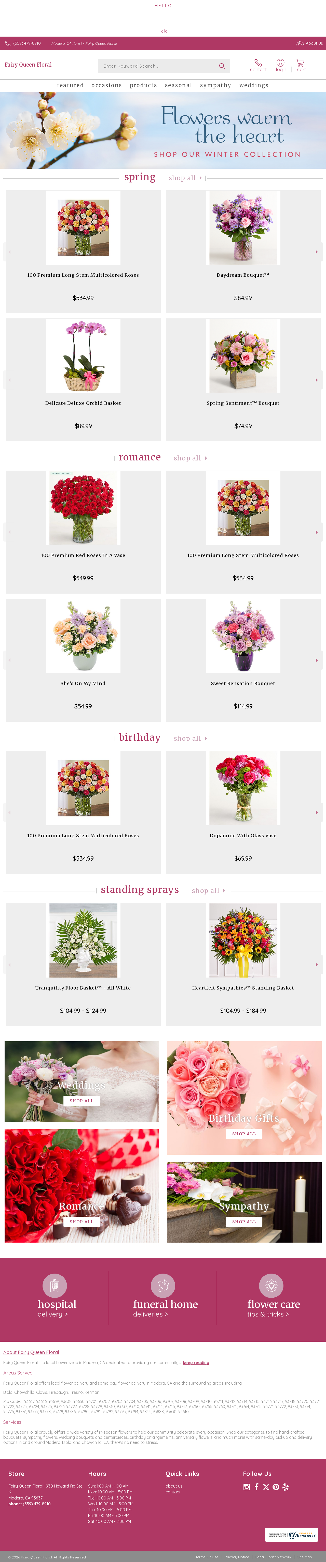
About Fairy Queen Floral (31, 1352)
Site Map (304, 1557)
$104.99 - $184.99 (243, 1010)
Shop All (182, 178)
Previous (8, 251)
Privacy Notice (237, 1557)
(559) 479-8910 (27, 43)
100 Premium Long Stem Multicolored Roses (83, 275)
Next (317, 251)
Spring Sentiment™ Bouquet (243, 403)
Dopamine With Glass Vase (243, 836)
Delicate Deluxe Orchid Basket (83, 403)
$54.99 (83, 706)
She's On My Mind (83, 683)
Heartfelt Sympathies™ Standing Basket (243, 988)
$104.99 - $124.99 (83, 1010)
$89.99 (83, 426)
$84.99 (243, 298)
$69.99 (243, 858)
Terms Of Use (206, 1557)
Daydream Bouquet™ (243, 275)
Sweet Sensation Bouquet (243, 683)
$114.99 (243, 706)
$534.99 (83, 298)
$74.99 (243, 426)
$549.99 (83, 578)
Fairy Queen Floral (28, 64)
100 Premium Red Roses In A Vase (83, 555)
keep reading (196, 1362)
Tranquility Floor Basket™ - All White (83, 988)
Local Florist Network (273, 1557)
